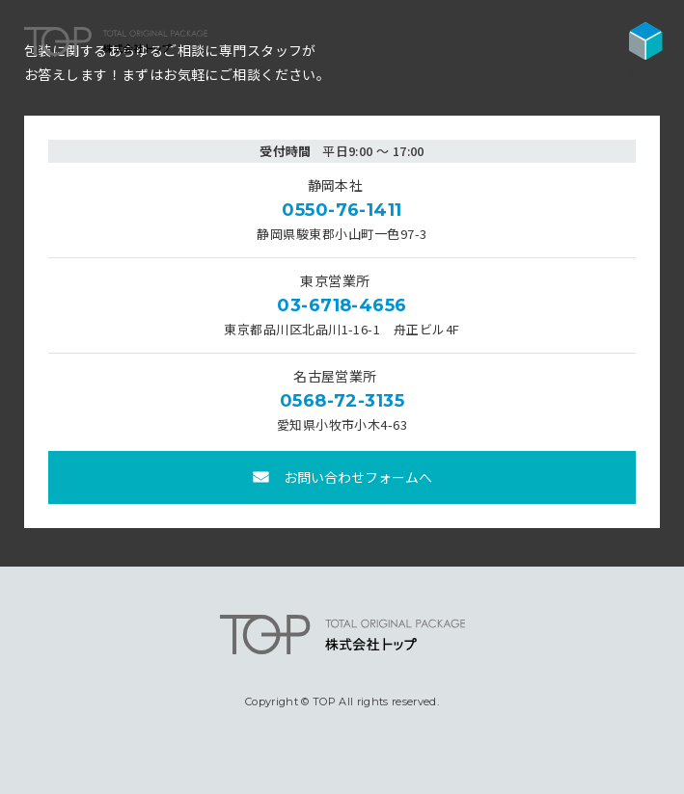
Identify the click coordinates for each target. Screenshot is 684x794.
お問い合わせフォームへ (358, 477)
